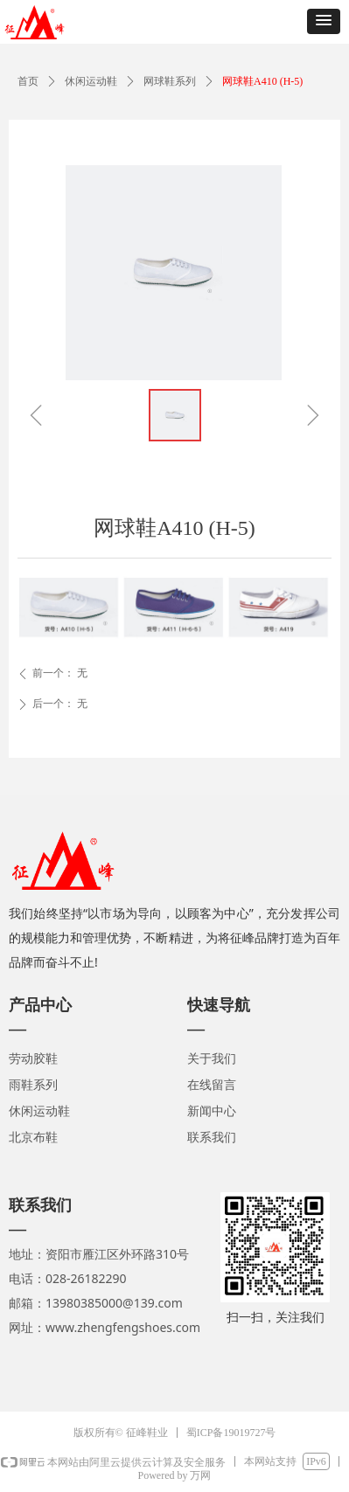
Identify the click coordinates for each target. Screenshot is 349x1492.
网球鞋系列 (169, 81)
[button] (323, 21)
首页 (27, 81)
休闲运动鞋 (91, 81)
